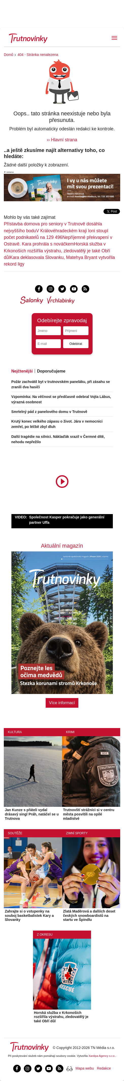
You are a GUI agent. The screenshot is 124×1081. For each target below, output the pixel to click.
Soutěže (15, 833)
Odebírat (75, 344)
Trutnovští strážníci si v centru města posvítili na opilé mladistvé (88, 814)
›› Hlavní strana (62, 139)
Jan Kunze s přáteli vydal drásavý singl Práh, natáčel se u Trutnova (32, 814)
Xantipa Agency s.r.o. (101, 1055)
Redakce (104, 1068)
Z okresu (44, 934)
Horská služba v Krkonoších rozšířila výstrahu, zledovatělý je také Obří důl (57, 250)
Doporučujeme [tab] (51, 371)
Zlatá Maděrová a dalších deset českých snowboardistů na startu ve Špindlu (89, 915)
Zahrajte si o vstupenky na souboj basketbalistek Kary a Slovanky (29, 915)
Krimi (70, 732)
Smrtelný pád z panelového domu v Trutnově (49, 412)
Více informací (62, 703)
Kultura (15, 732)
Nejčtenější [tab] (22, 371)
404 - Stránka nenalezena (37, 55)
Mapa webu (85, 1068)
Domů (8, 55)
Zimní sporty (77, 833)
